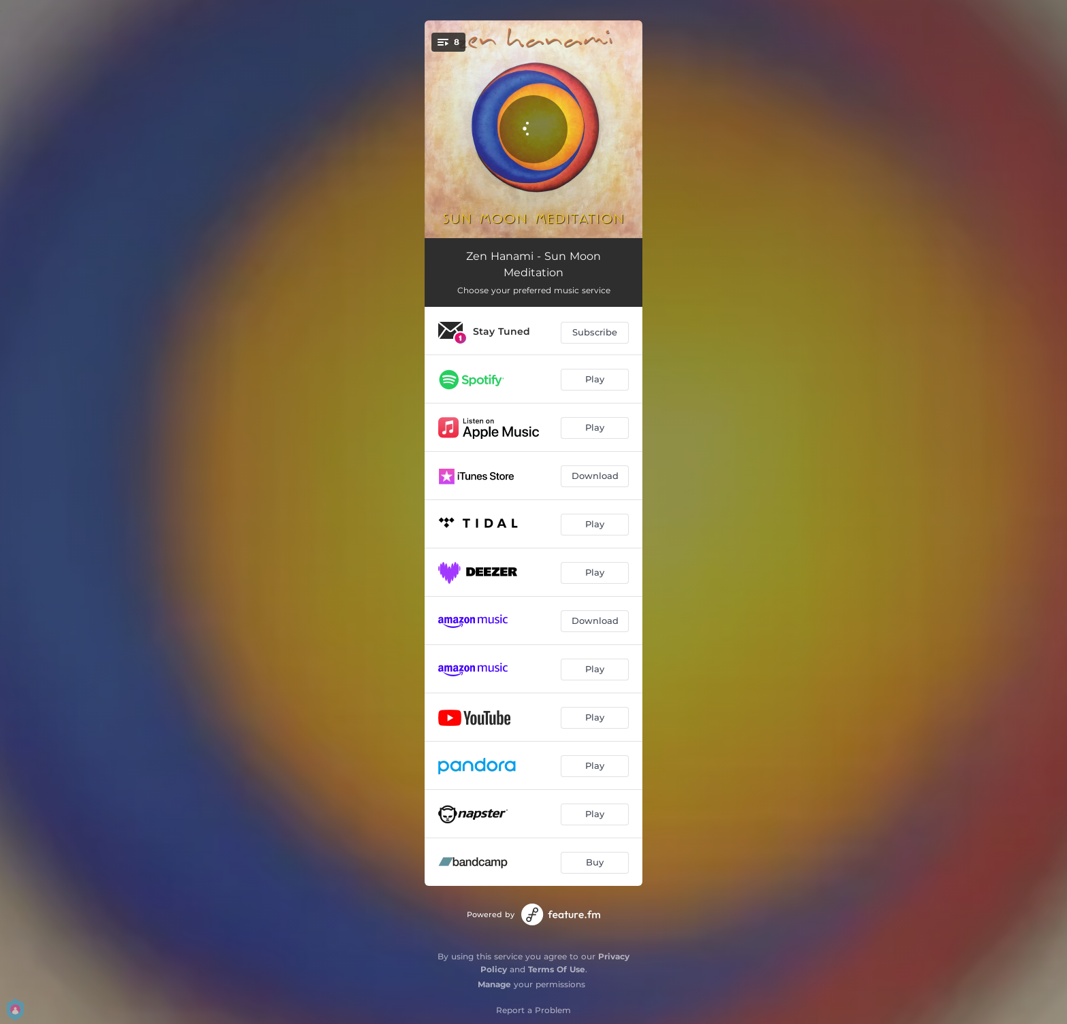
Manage (494, 984)
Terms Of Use (556, 969)
